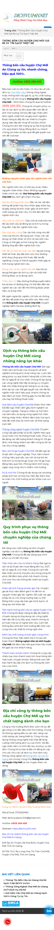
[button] (17, 56)
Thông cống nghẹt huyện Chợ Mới (20, 429)
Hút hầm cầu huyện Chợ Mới (17, 404)
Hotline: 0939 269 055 (27, 81)
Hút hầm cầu (18, 92)
